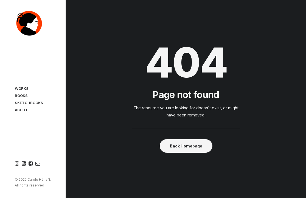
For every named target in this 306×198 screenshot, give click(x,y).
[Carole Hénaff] (33, 23)
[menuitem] (17, 164)
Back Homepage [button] (186, 146)
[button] (17, 164)
